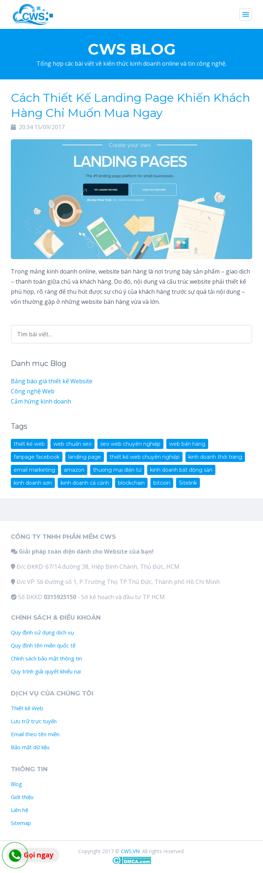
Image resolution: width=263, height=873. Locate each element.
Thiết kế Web (27, 708)
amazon (74, 470)
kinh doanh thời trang (215, 457)
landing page (84, 457)
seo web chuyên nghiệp (130, 444)
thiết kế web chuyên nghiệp (145, 457)
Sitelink (188, 483)
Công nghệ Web (32, 391)
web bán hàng (187, 444)
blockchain (131, 483)
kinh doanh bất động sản (181, 470)
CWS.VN (130, 851)
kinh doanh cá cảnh (85, 483)
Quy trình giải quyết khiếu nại (46, 671)
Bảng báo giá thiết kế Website (51, 381)
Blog (16, 783)
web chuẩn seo (72, 444)
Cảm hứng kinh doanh (41, 401)
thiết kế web (29, 444)
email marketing (34, 470)
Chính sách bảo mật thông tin (46, 658)
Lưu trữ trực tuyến (34, 721)
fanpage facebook (37, 457)
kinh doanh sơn (33, 483)
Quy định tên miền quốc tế (43, 645)
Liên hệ (19, 809)
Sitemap (21, 822)
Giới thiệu (22, 796)
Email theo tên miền (35, 734)
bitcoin (161, 483)
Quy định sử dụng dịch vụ (42, 632)
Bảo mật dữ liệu (30, 747)
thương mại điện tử (117, 470)
